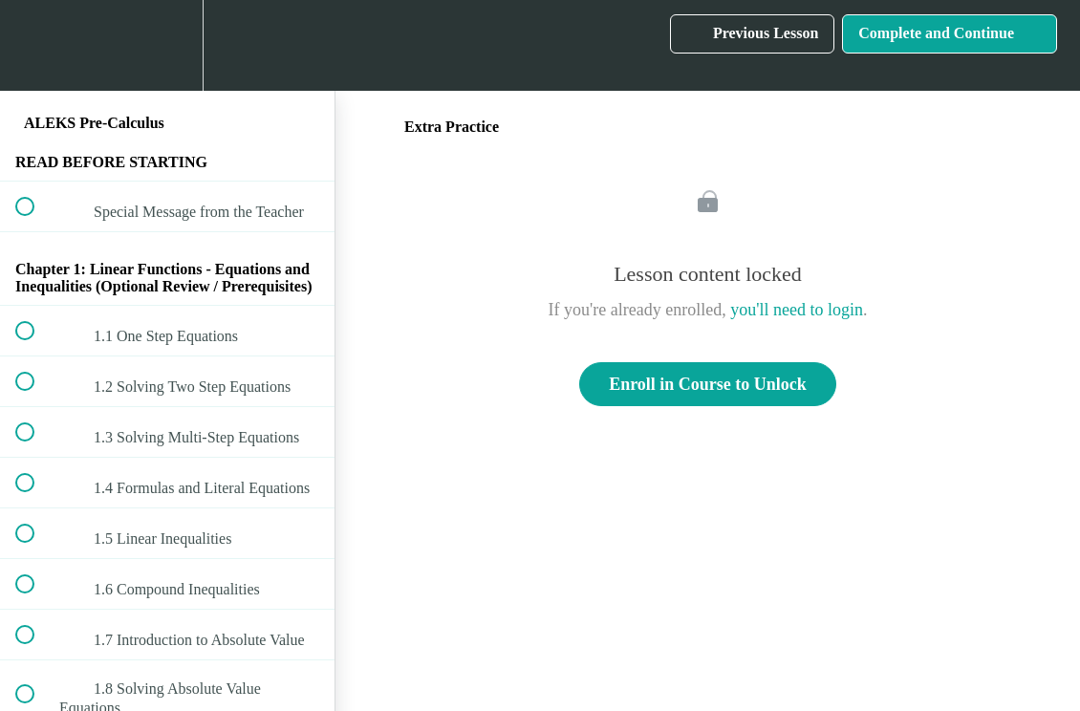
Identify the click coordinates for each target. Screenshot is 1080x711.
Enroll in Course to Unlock (708, 384)
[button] (35, 45)
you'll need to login (796, 309)
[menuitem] (167, 45)
